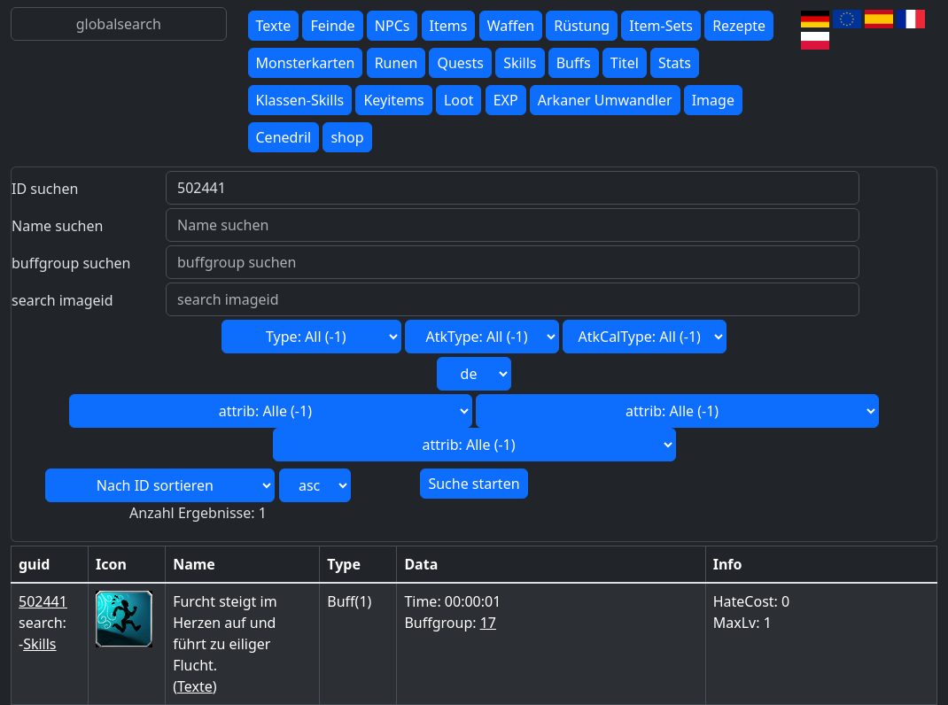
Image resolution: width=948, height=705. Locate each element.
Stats (674, 63)
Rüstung (582, 25)
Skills (519, 63)
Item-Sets (661, 25)
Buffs (573, 63)
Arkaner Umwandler (605, 100)
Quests (460, 63)
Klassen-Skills (300, 100)
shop (346, 137)
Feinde (332, 25)
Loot (459, 100)
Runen (396, 63)
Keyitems (393, 100)
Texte (273, 25)
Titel (624, 63)
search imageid (62, 300)
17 (488, 622)
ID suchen (45, 188)
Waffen (510, 25)
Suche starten (473, 483)
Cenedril (284, 137)
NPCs (392, 25)
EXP (505, 100)
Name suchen (57, 226)
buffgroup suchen (71, 263)
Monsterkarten (305, 63)
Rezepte (738, 25)
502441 (43, 601)
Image (713, 100)
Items (449, 25)
